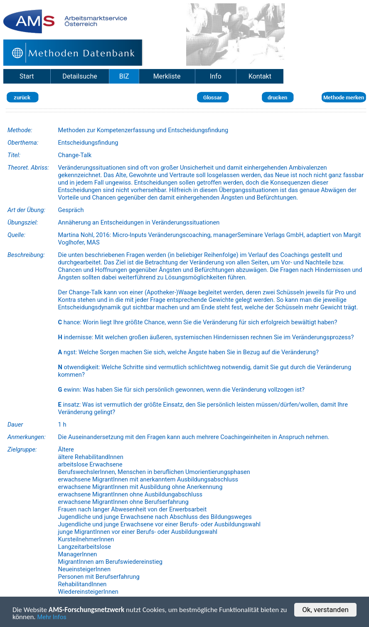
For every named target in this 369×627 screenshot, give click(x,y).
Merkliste (167, 76)
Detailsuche (79, 76)
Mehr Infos (51, 618)
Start (27, 76)
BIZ (124, 76)
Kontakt (259, 76)
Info (215, 76)
